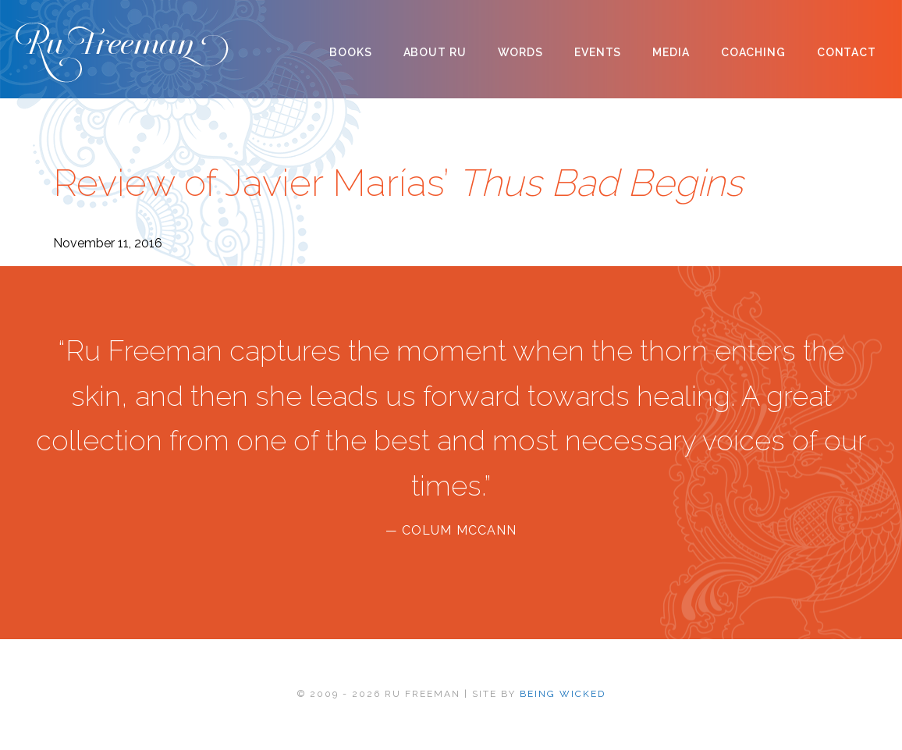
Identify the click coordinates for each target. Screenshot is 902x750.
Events (597, 52)
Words (520, 52)
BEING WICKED (562, 693)
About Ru (435, 52)
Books (350, 52)
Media (670, 52)
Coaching (753, 52)
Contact (846, 52)
